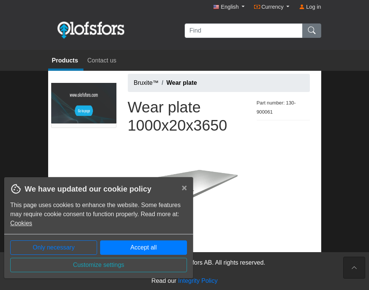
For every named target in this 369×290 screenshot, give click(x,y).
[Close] (184, 187)
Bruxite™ (146, 83)
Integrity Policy (198, 281)
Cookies (21, 223)
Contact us (101, 60)
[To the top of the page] (354, 268)
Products (66, 60)
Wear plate (181, 83)
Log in (310, 7)
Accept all (143, 247)
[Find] (244, 30)
